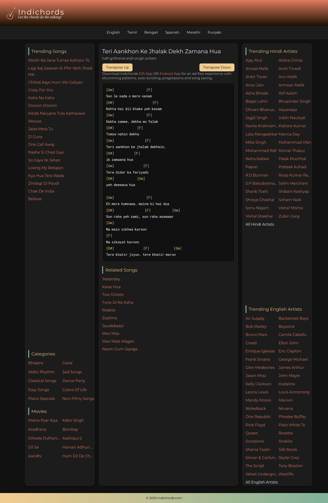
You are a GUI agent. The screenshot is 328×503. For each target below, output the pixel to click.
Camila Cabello (292, 334)
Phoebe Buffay (292, 416)
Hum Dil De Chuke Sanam (78, 456)
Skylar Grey (289, 458)
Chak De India (41, 191)
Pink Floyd (255, 425)
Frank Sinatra (258, 359)
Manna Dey (289, 134)
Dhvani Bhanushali (262, 110)
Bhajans (35, 363)
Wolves (34, 121)
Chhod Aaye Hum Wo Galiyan (55, 82)
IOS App (146, 74)
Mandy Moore (258, 400)
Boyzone (287, 326)
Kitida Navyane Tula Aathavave (56, 113)
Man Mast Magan (118, 341)
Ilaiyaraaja (288, 110)
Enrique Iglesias (260, 351)
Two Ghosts (112, 294)
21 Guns (35, 137)
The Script (255, 466)
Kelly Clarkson (258, 384)
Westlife (286, 474)
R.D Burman (257, 175)
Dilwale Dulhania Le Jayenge (44, 438)
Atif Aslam (288, 93)
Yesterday (111, 279)
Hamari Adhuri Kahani (78, 447)
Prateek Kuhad (292, 167)
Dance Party (73, 381)
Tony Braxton (291, 466)
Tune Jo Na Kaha (117, 302)
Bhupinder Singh (294, 101)
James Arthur (291, 367)
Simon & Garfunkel (262, 458)
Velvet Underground (262, 474)
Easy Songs (38, 390)
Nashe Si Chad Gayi (46, 152)
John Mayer (289, 375)
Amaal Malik (257, 68)
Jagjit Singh (256, 118)
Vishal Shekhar (259, 216)
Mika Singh (256, 142)
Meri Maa (110, 333)
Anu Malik (288, 77)
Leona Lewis (257, 392)
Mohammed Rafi (261, 151)
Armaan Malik (292, 85)
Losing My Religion (45, 168)
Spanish (172, 32)
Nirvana (286, 408)
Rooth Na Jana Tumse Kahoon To (59, 60)
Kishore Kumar (292, 126)
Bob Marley (256, 326)
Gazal (67, 363)
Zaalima (109, 318)
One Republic (258, 416)
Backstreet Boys (293, 318)
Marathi (193, 32)
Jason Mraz (256, 375)
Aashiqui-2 (72, 438)
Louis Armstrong (294, 392)
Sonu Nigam (257, 208)
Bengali (151, 32)
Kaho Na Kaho (41, 98)
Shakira (285, 441)
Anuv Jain (255, 85)
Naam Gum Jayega (120, 349)
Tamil (132, 32)
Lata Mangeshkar (262, 134)
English (113, 32)
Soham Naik (290, 200)
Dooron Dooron (42, 105)
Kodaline (287, 384)
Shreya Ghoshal (260, 200)
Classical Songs (42, 381)
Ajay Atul (254, 60)
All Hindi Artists (260, 224)
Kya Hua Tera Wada (46, 176)
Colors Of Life (74, 390)
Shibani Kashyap (294, 191)
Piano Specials (41, 398)
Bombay (70, 429)
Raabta (108, 310)
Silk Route (288, 449)
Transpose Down (217, 67)
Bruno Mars (256, 334)
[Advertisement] (61, 276)
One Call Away (41, 144)
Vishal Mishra (291, 208)
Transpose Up (117, 67)
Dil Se (33, 447)
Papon (252, 167)
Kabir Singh (73, 420)
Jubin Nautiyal (292, 118)
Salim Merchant (293, 183)
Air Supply (255, 318)
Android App (170, 74)
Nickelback (256, 408)
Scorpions (255, 441)
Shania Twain (258, 449)
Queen (252, 433)
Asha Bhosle (257, 93)
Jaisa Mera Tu (40, 129)
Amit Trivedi (290, 68)
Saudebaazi (113, 326)
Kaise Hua (111, 287)
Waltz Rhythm (41, 372)
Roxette (286, 433)
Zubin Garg (289, 216)
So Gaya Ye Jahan (44, 160)
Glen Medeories (260, 367)
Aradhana (37, 429)
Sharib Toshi (257, 191)
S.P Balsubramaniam (262, 183)
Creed (251, 343)
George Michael (293, 359)
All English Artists (262, 482)
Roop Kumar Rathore (295, 175)
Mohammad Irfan (295, 142)
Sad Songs (72, 372)
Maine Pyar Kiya (43, 420)
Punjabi (214, 32)
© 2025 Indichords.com (164, 498)
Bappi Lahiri (257, 101)
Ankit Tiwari (256, 77)
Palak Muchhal (292, 159)
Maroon (286, 400)
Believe (35, 199)
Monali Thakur (292, 151)
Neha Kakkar (257, 159)
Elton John (289, 343)
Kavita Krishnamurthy (262, 126)
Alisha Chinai (291, 60)
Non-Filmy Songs (78, 398)
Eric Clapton (290, 351)
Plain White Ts (292, 425)
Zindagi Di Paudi (43, 183)
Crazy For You (40, 90)
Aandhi (35, 456)
